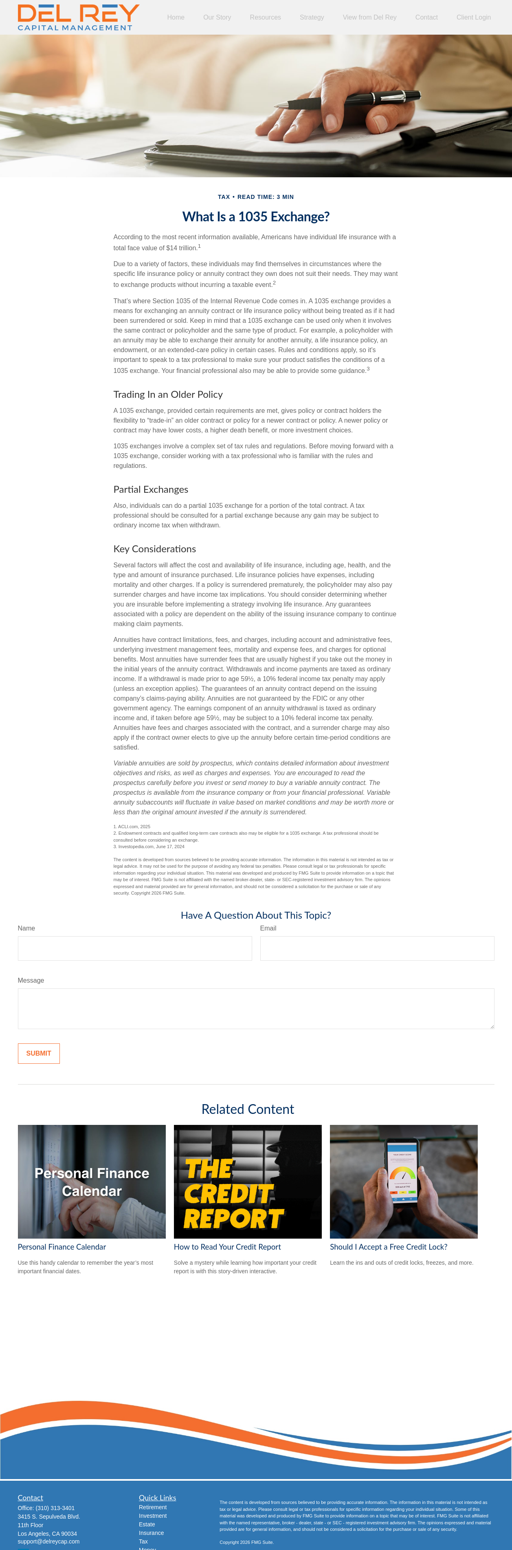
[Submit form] (39, 1053)
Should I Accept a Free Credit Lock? (389, 1246)
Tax (143, 1541)
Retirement (153, 1507)
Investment (153, 1516)
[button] (176, 17)
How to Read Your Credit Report (227, 1246)
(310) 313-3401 (55, 1508)
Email (268, 928)
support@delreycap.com (49, 1541)
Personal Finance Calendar (62, 1246)
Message (31, 980)
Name (26, 928)
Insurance (151, 1533)
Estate (147, 1524)
